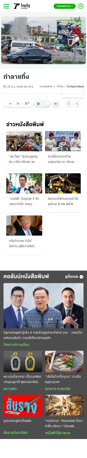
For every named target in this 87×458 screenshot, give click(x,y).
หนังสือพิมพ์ (46, 86)
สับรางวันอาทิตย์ (15, 433)
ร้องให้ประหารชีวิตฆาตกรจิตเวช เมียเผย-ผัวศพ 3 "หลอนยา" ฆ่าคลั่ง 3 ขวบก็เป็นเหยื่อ (62, 160)
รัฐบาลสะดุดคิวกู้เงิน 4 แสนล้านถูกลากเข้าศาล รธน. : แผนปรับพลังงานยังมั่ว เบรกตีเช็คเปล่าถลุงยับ (42, 335)
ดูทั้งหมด (74, 277)
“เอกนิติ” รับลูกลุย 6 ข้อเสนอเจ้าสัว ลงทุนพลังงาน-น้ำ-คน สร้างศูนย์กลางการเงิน (24, 202)
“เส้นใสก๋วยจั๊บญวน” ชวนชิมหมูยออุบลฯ (63, 379)
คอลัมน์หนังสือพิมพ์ (26, 277)
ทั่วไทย (60, 86)
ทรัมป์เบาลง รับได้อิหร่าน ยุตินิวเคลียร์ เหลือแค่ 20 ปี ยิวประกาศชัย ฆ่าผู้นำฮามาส (22, 244)
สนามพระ (10, 389)
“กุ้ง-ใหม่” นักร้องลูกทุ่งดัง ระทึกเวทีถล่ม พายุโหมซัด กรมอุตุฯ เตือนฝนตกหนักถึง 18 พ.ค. (23, 160)
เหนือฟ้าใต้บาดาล (57, 433)
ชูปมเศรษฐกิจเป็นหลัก (17, 421)
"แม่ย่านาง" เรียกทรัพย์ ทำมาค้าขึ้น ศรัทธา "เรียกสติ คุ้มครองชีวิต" (63, 424)
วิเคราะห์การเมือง (16, 345)
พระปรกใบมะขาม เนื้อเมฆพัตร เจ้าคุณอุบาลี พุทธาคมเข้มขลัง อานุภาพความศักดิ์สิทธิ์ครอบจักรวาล (22, 380)
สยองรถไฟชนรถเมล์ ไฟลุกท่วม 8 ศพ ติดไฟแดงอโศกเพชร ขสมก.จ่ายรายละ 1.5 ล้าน (63, 202)
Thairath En (65, 6)
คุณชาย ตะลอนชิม (58, 389)
